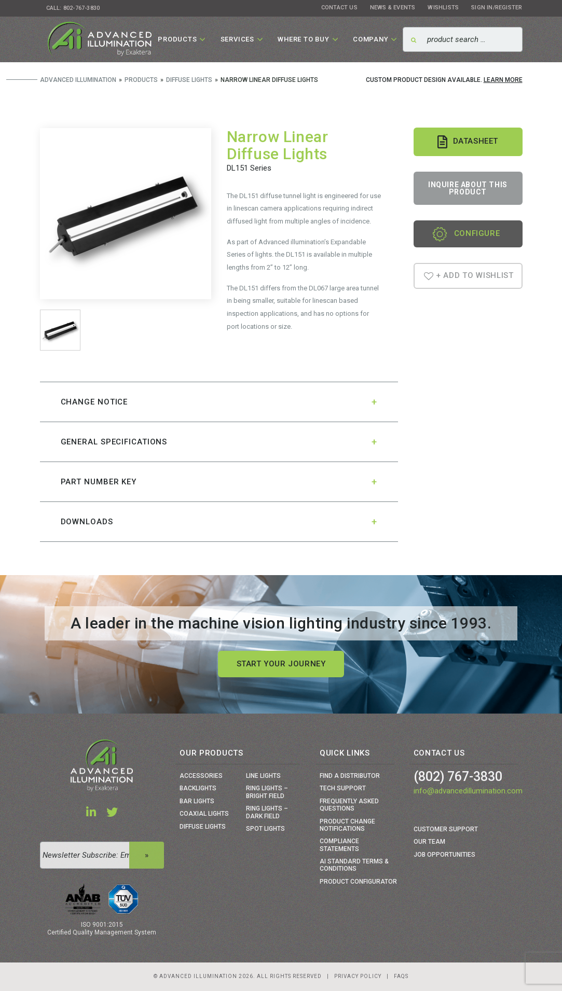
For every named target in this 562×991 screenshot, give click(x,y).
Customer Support (446, 829)
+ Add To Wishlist (469, 276)
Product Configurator (358, 881)
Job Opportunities (444, 854)
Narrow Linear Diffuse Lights (277, 145)
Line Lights (263, 775)
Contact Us (339, 7)
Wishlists (443, 7)
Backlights (198, 788)
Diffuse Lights (203, 826)
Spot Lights (265, 828)
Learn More (503, 79)
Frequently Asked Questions (349, 805)
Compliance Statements (339, 845)
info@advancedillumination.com (468, 790)
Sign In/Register (496, 7)
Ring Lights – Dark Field (267, 812)
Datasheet (467, 141)
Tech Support (343, 788)
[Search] (462, 39)
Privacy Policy (357, 976)
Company (371, 39)
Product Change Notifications (347, 825)
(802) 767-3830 (458, 776)
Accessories (201, 775)
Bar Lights (197, 801)
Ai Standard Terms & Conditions (354, 865)
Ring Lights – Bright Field (267, 792)
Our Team (429, 841)
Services (237, 39)
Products (177, 39)
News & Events (393, 7)
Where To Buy (304, 39)
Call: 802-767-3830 (73, 8)
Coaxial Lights (204, 813)
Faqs (401, 976)
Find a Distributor (350, 775)
